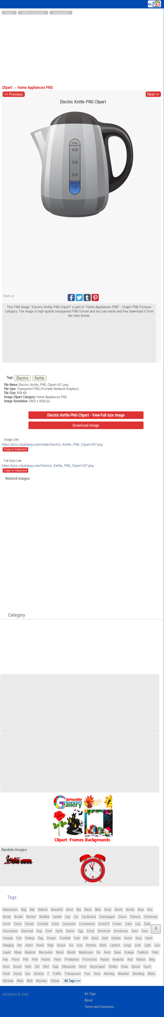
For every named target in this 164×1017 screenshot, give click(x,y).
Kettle (39, 378)
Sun (27, 974)
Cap (67, 917)
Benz (69, 910)
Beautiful (57, 910)
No (98, 952)
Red (130, 959)
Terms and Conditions (99, 1007)
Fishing (29, 938)
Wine (20, 981)
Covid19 (103, 924)
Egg (80, 931)
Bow (141, 910)
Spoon (135, 967)
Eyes (134, 931)
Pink (35, 959)
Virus (97, 974)
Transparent (73, 974)
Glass (94, 938)
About (88, 1000)
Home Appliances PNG (35, 87)
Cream (117, 924)
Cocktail (42, 924)
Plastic (45, 959)
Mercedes (46, 952)
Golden (116, 938)
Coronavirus (87, 924)
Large (127, 945)
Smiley (113, 967)
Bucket (31, 917)
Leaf (138, 945)
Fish (19, 938)
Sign (55, 967)
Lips (157, 945)
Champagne (107, 917)
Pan (5, 959)
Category (14, 615)
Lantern (115, 945)
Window (8, 981)
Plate (57, 959)
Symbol (39, 974)
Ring (152, 959)
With (30, 981)
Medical (30, 952)
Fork (77, 938)
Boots (119, 910)
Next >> (153, 94)
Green (128, 938)
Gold (105, 938)
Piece (15, 959)
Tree (87, 974)
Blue (98, 910)
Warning (109, 974)
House (61, 945)
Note (107, 952)
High (50, 945)
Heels (40, 945)
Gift (85, 938)
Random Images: (15, 849)
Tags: (9, 897)
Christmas (150, 917)
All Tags (90, 994)
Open (117, 952)
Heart (29, 945)
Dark (147, 924)
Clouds (29, 924)
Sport (147, 967)
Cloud (17, 924)
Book (107, 910)
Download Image (86, 425)
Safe (28, 967)
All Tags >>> (71, 981)
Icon (80, 945)
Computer (69, 924)
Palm (155, 952)
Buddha (44, 917)
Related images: (18, 478)
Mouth (71, 952)
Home (9, 12)
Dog (39, 931)
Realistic (118, 959)
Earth (59, 931)
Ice (71, 945)
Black (88, 910)
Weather (123, 974)
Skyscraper (97, 967)
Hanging (8, 945)
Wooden (41, 981)
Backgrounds (61, 12)
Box (149, 910)
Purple (104, 959)
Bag (23, 910)
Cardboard (89, 917)
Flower (51, 938)
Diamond (27, 931)
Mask (17, 952)
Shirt (46, 967)
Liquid (7, 952)
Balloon (43, 910)
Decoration (10, 931)
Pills (25, 959)
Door (48, 931)
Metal (60, 952)
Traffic (57, 974)
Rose (6, 967)
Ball (32, 910)
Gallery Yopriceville (33, 12)
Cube (128, 924)
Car (76, 917)
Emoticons (121, 931)
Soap (124, 967)
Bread (7, 917)
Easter (70, 931)
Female (8, 938)
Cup (138, 924)
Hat (19, 945)
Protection (89, 959)
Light (147, 945)
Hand (148, 938)
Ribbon (140, 959)
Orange (129, 952)
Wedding (138, 974)
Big (79, 910)
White (151, 974)
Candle (57, 917)
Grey (139, 938)
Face (144, 931)
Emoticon (104, 931)
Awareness (10, 910)
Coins (55, 924)
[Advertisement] (82, 49)
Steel (6, 974)
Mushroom (86, 952)
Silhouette (68, 967)
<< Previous (13, 94)
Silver (82, 967)
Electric (23, 378)
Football (64, 938)
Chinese (135, 917)
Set (37, 967)
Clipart (7, 87)
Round (17, 967)
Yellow (54, 981)
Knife (103, 945)
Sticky (17, 974)
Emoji (90, 931)
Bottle (130, 910)
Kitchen (91, 945)
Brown (18, 917)
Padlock (142, 952)
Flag (40, 938)
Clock (6, 924)
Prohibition (71, 959)
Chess (122, 917)
